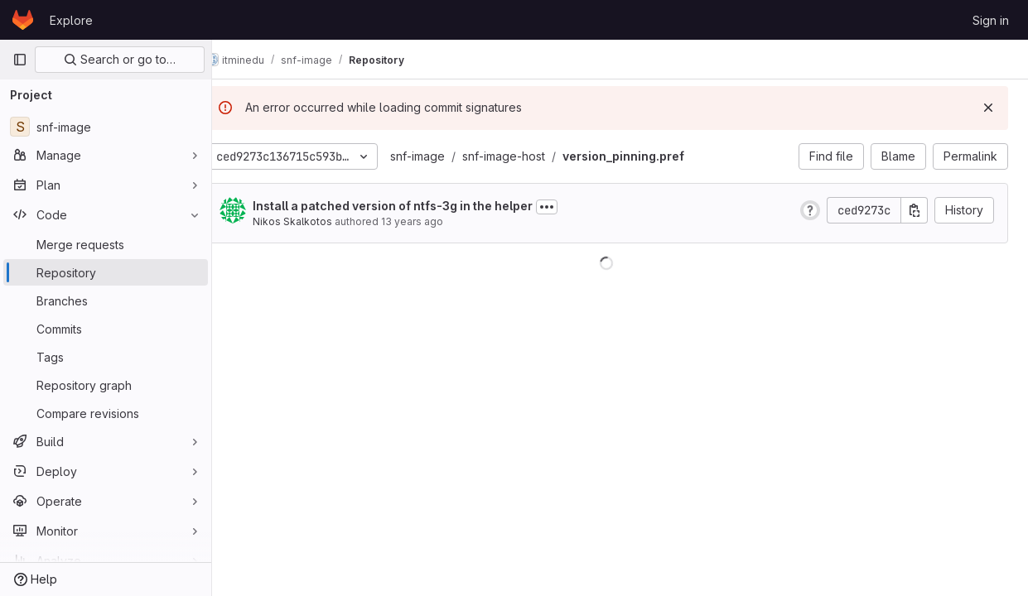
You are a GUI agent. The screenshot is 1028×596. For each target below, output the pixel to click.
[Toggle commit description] (573, 206)
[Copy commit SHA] (914, 210)
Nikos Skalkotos (319, 221)
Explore (71, 20)
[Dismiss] (988, 108)
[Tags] (105, 357)
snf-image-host (530, 156)
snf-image (444, 156)
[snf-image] (105, 126)
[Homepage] (22, 20)
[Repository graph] (105, 385)
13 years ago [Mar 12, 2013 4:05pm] (439, 221)
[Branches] (105, 300)
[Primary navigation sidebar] (20, 59)
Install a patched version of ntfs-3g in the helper (419, 206)
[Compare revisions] (105, 413)
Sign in (990, 20)
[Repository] (105, 272)
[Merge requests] (105, 244)
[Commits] (105, 328)
